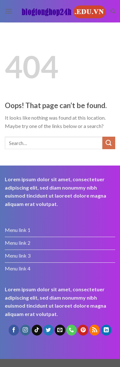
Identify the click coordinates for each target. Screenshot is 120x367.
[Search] (112, 11)
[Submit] (108, 143)
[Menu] (8, 11)
